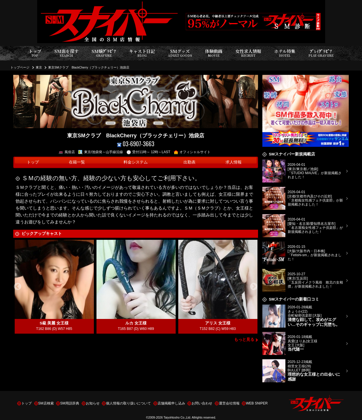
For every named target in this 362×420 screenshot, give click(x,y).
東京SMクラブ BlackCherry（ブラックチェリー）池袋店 (88, 67)
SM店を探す (66, 53)
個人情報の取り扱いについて (128, 403)
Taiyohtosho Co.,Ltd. (177, 417)
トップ (35, 53)
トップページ (19, 67)
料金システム (136, 162)
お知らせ (93, 403)
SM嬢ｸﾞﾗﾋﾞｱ (104, 53)
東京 (39, 67)
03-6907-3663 (136, 144)
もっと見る (244, 339)
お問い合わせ (202, 403)
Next (253, 286)
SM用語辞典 (69, 403)
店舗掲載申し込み (171, 403)
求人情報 (233, 162)
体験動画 (213, 53)
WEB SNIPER (257, 403)
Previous (17, 286)
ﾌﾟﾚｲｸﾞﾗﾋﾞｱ (320, 53)
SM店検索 (46, 403)
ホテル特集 (284, 53)
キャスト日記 (142, 53)
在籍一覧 (77, 162)
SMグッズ (180, 53)
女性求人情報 (248, 53)
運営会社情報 (229, 403)
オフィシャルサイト (192, 152)
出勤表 (189, 162)
